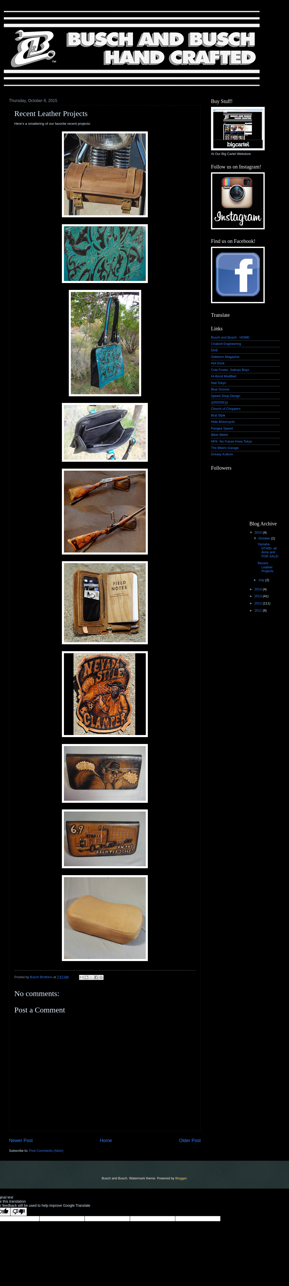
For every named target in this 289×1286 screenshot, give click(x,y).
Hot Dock (218, 363)
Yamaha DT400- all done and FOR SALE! (268, 550)
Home (106, 1140)
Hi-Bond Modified (223, 376)
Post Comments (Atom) (46, 1151)
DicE (214, 350)
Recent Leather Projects (265, 567)
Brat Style (218, 415)
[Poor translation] (18, 1212)
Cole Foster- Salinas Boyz (230, 370)
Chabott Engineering (226, 344)
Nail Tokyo (218, 383)
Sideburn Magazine (225, 357)
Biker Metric (219, 435)
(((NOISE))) (219, 402)
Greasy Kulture (222, 454)
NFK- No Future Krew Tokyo (231, 441)
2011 (258, 610)
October (264, 538)
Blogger (180, 1178)
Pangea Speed (222, 428)
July (261, 580)
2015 (258, 532)
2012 (258, 603)
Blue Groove (220, 389)
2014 (258, 589)
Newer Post (21, 1140)
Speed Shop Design (225, 396)
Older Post (190, 1140)
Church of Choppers (225, 409)
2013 (258, 596)
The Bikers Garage (225, 448)
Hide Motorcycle (223, 422)
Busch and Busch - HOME (230, 337)
